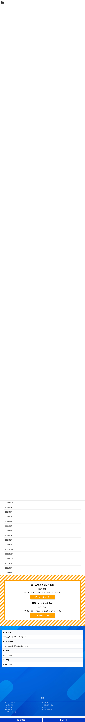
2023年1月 (9, 545)
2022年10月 (9, 558)
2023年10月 (9, 503)
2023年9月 (9, 507)
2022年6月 (9, 573)
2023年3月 (9, 535)
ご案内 (45, 702)
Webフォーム (43, 597)
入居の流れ (9, 705)
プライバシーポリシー (13, 712)
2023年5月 (9, 526)
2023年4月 (9, 531)
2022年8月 (9, 568)
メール (63, 720)
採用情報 (8, 707)
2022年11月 (9, 554)
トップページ (10, 702)
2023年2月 (9, 540)
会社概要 (8, 709)
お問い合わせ (47, 709)
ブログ (45, 707)
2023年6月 (9, 521)
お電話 (21, 720)
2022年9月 (9, 563)
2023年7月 (9, 517)
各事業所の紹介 (48, 705)
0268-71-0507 (42, 615)
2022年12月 (9, 549)
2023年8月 (9, 512)
